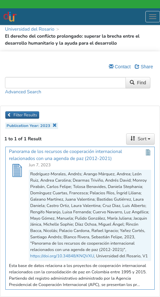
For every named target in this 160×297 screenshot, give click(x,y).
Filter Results (22, 115)
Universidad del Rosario (29, 29)
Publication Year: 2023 (32, 125)
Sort (140, 139)
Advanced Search (23, 92)
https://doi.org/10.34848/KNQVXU (62, 256)
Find (138, 82)
